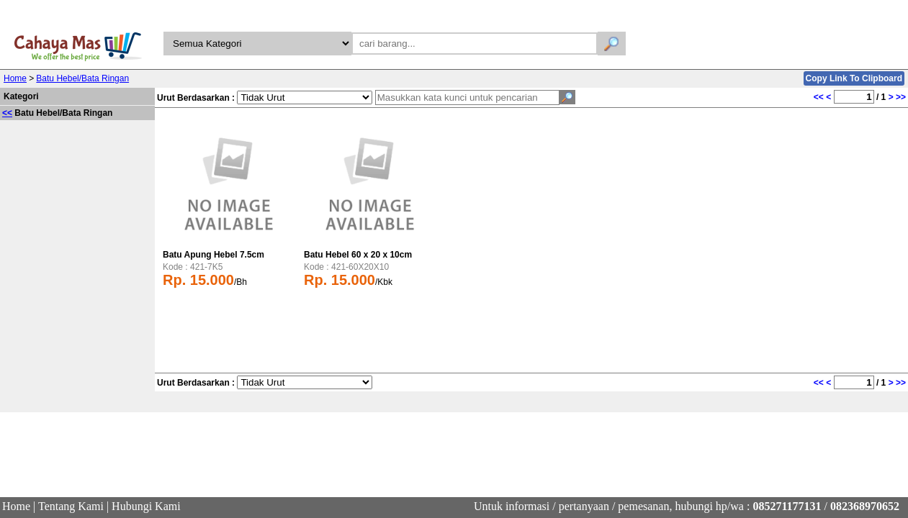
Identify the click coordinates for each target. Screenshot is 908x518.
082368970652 (864, 506)
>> (901, 97)
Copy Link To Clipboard (854, 78)
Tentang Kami (71, 506)
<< (7, 113)
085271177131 (786, 506)
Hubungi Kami (146, 506)
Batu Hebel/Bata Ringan (82, 78)
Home (15, 78)
